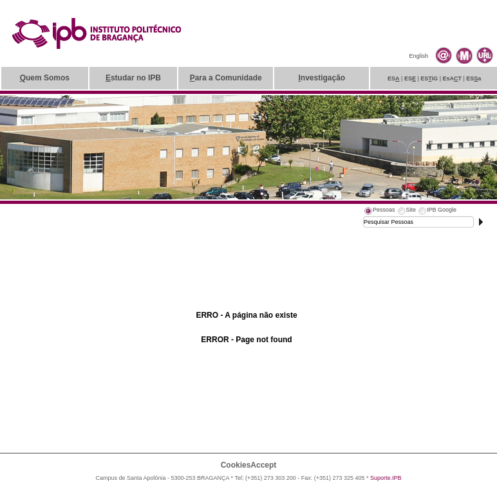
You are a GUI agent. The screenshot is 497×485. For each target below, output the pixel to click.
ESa (473, 78)
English (418, 56)
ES (394, 78)
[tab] (379, 211)
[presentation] (379, 211)
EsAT (452, 78)
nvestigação (321, 77)
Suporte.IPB (386, 478)
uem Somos (45, 77)
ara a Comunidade (226, 77)
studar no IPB (133, 77)
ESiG (429, 78)
